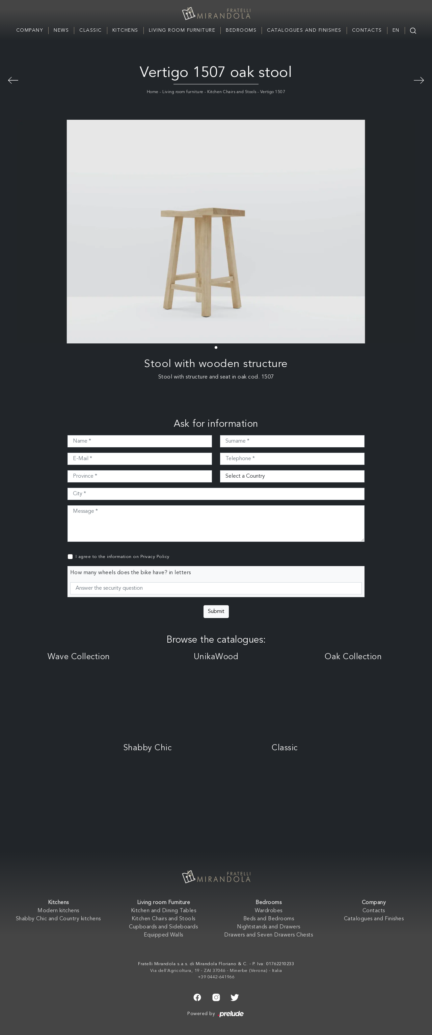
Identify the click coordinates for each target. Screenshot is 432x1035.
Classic (90, 30)
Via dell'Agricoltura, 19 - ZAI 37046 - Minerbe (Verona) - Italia (216, 971)
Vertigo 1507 (272, 92)
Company (30, 30)
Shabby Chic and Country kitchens (58, 919)
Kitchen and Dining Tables (163, 911)
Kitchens (125, 30)
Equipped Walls (163, 935)
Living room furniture (183, 92)
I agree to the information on (122, 557)
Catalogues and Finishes (304, 30)
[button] (216, 347)
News (61, 30)
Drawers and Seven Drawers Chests (268, 935)
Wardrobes (268, 911)
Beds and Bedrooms (268, 919)
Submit (216, 611)
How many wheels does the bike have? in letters (130, 573)
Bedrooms (241, 30)
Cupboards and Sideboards (163, 927)
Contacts (367, 30)
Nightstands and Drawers (268, 927)
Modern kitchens (58, 911)
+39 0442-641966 (216, 977)
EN (396, 30)
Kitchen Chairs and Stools (231, 92)
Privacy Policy (154, 557)
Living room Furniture (182, 30)
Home (153, 92)
